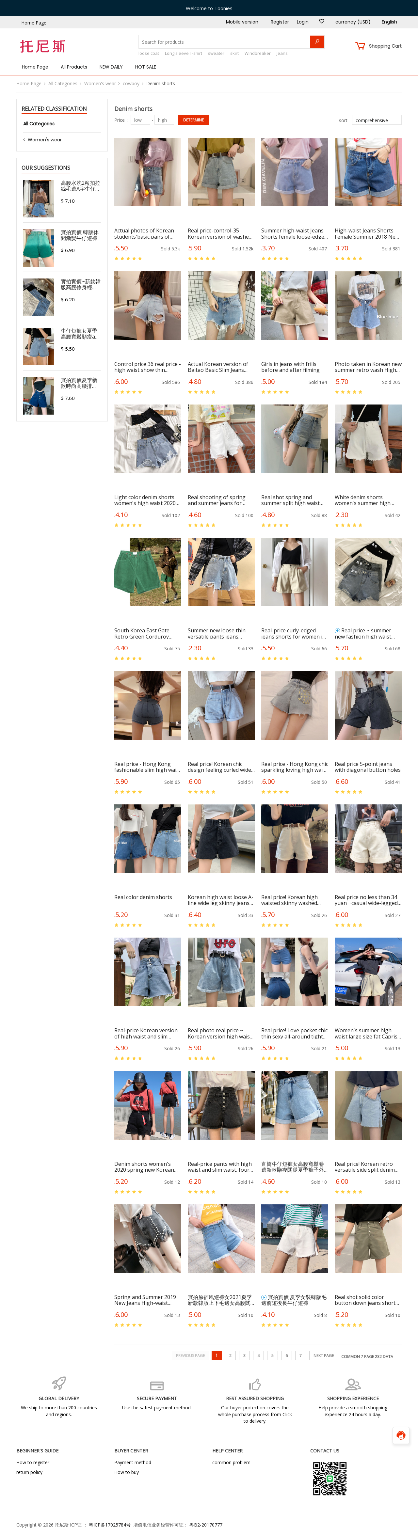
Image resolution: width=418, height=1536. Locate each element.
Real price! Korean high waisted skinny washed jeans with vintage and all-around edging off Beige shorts (293, 900)
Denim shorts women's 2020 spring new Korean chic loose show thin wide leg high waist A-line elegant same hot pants (145, 1167)
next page (324, 1355)
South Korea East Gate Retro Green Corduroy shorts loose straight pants (147, 633)
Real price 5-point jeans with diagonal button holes (368, 767)
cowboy (131, 83)
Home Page (33, 23)
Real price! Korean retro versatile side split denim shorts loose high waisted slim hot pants (366, 1167)
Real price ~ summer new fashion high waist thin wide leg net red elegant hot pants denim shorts (365, 633)
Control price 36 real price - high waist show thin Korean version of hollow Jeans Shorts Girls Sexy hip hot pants (147, 367)
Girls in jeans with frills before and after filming (290, 367)
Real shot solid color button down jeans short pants (365, 1300)
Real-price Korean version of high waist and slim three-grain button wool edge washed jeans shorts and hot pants (146, 1033)
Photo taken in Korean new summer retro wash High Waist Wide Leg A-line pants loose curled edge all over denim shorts (368, 367)
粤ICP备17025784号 (110, 1525)
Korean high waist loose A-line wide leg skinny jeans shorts (220, 900)
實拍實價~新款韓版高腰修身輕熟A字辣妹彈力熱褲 (81, 284)
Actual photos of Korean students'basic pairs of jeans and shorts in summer (144, 233)
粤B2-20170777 (205, 1525)
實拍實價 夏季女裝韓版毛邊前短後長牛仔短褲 (294, 1300)
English (389, 22)
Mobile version (242, 22)
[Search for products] (231, 42)
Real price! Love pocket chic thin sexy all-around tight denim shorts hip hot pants (294, 1033)
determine (193, 120)
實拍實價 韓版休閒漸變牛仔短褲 (80, 235)
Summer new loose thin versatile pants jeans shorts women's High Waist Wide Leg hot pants (219, 633)
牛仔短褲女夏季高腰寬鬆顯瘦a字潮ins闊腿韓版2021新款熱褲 (80, 334)
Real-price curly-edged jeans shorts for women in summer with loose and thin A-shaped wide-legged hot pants (294, 633)
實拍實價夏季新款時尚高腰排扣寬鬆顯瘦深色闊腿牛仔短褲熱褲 (79, 383)
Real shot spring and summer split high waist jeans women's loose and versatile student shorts (292, 500)
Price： (121, 120)
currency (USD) (353, 22)
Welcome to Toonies (209, 8)
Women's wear (100, 83)
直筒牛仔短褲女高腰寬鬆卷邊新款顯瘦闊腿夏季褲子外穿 (292, 1167)
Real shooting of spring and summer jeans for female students (217, 500)
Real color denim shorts (143, 897)
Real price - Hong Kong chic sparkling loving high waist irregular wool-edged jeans (294, 767)
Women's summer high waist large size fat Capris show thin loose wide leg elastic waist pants (366, 1033)
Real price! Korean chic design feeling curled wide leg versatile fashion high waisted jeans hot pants (219, 767)
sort (343, 120)
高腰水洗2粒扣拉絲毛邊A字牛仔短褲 (81, 186)
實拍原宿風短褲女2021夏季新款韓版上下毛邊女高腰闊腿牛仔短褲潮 (220, 1300)
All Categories (62, 83)
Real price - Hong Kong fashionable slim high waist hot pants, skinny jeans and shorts (147, 767)
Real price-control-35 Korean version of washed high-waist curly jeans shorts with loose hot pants (220, 233)
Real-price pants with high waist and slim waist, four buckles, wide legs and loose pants (220, 1167)
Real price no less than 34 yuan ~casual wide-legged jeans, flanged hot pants (366, 900)
